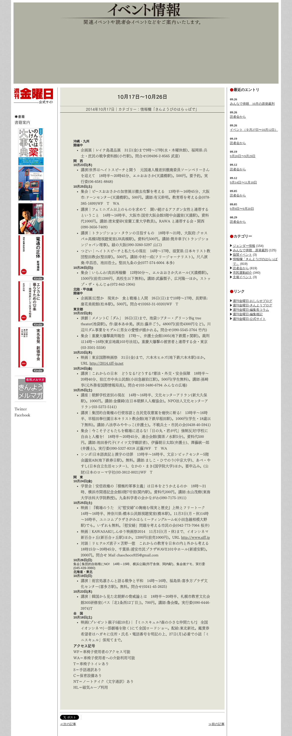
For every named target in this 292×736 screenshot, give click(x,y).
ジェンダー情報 (244, 246)
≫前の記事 (217, 724)
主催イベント (242, 277)
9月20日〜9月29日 (242, 156)
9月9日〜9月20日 (242, 208)
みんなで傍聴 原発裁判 (250, 250)
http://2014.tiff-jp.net (106, 363)
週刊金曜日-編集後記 (248, 314)
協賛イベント (242, 254)
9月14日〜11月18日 (243, 182)
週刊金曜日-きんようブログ (252, 305)
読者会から (238, 117)
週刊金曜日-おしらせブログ (252, 301)
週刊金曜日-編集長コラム (251, 310)
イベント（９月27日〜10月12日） (254, 130)
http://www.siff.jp (195, 537)
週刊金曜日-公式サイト (249, 319)
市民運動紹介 (242, 272)
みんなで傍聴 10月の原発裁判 (252, 103)
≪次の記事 (68, 724)
